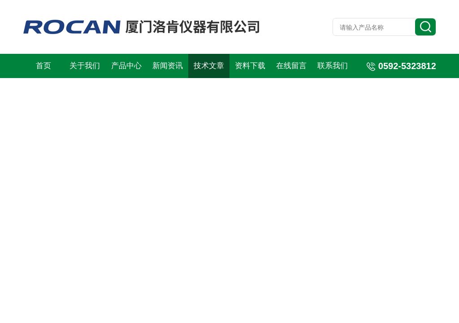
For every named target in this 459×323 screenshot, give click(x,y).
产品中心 (126, 65)
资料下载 (250, 65)
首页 (43, 65)
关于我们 (84, 65)
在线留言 (291, 65)
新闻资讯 (167, 65)
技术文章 (209, 65)
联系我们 (332, 65)
